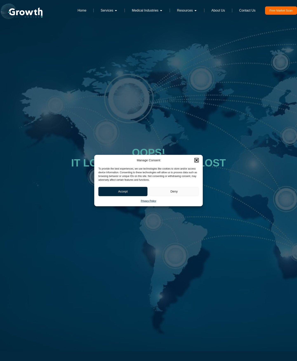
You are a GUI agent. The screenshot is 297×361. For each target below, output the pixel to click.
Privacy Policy (148, 200)
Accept (123, 191)
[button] (196, 160)
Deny (174, 191)
